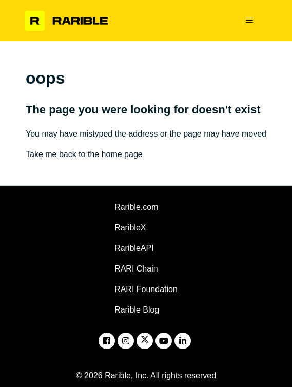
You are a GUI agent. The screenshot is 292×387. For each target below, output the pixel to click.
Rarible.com (136, 207)
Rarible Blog (136, 309)
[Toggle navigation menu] (249, 20)
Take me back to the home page (84, 154)
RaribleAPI (133, 248)
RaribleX (130, 227)
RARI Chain (136, 268)
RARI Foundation (146, 289)
